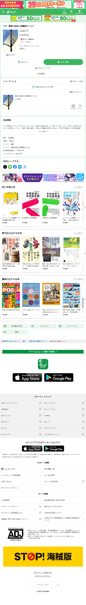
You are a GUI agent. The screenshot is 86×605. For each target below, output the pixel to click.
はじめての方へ (9, 469)
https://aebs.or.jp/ (34, 538)
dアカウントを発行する (43, 573)
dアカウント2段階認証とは (11, 513)
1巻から (72, 92)
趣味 (12, 144)
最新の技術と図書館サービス (26, 96)
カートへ (24, 62)
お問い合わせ (6, 481)
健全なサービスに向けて (53, 506)
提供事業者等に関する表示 (54, 500)
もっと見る (77, 187)
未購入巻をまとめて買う (44, 87)
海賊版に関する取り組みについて (14, 519)
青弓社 (11, 141)
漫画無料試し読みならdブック (10, 341)
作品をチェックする (44, 68)
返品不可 (22, 48)
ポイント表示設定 (51, 481)
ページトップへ (43, 585)
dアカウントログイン (9, 488)
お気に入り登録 (78, 81)
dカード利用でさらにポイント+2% (29, 46)
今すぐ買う (65, 62)
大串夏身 (23, 31)
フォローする (27, 30)
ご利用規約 (5, 500)
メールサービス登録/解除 (11, 475)
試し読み (12, 55)
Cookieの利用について (53, 513)
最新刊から (79, 92)
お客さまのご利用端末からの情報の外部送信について (62, 519)
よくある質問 (49, 475)
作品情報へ (42, 74)
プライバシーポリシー (9, 506)
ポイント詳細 (25, 42)
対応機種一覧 (49, 469)
